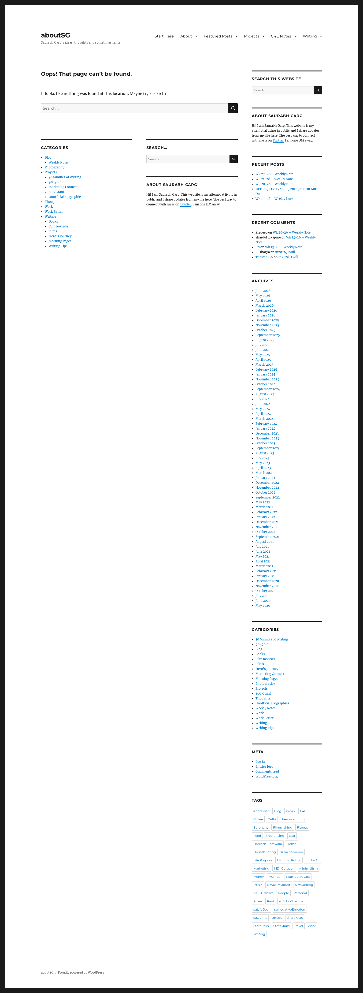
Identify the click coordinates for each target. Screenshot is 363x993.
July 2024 (262, 399)
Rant (270, 901)
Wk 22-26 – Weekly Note (274, 174)
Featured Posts (218, 36)
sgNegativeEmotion (289, 909)
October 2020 (265, 591)
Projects (251, 36)
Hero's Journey (60, 236)
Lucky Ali (312, 860)
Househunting (264, 852)
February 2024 (266, 424)
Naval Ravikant (278, 885)
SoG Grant (56, 192)
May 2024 (263, 409)
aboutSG (55, 35)
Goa (292, 835)
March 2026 (265, 306)
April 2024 (263, 414)
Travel (298, 926)
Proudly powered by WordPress (81, 972)
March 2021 (264, 566)
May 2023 (263, 463)
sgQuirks (260, 917)
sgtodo (277, 917)
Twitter (185, 204)
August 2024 (265, 394)
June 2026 (263, 291)
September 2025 (268, 335)
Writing (310, 36)
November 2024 (267, 379)
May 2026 (263, 296)
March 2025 (265, 365)
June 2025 (263, 350)
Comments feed (267, 772)
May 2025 (263, 355)
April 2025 (263, 360)
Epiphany (260, 827)
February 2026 (266, 310)
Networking (304, 885)
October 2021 (265, 532)
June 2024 (263, 404)
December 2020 (267, 581)
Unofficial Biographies (65, 197)
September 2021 (267, 537)
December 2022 (267, 483)
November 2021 (267, 527)
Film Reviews (58, 226)
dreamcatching (293, 819)
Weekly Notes (59, 162)
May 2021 (263, 556)
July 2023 (262, 458)
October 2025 (265, 330)
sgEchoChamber (292, 901)
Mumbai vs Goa (298, 876)
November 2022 (267, 488)
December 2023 (267, 433)
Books (53, 221)
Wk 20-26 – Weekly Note (274, 184)
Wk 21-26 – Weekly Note (274, 179)
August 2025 (265, 340)
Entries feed (264, 767)
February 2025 (266, 370)
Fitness (302, 827)
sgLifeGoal (261, 909)
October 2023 (265, 443)
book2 (290, 811)
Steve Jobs (281, 926)
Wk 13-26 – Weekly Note (283, 247)
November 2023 (267, 438)
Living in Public (289, 860)
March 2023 (264, 473)
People (283, 893)
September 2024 (268, 389)
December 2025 (267, 320)
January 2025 (265, 374)
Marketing (261, 868)
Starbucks (261, 926)
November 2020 (267, 586)
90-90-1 (55, 182)
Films (53, 231)
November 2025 (267, 325)
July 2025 (262, 345)
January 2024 (265, 429)
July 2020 (262, 596)
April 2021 (263, 561)
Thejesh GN (264, 257)
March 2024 (265, 419)
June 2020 (263, 601)
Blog (48, 158)
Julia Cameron (292, 852)
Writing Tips (58, 246)
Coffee (258, 819)
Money (258, 876)
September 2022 (268, 497)
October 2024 (265, 384)
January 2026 (265, 315)
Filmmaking (282, 827)
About (186, 36)
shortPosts (295, 917)
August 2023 (265, 453)
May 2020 (263, 606)
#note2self (261, 811)
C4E (303, 811)
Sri (258, 247)
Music (257, 885)
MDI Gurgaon (284, 868)
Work (49, 207)
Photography (54, 167)
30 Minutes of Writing (65, 177)
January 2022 (265, 517)
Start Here (164, 36)
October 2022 (265, 493)
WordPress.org (267, 776)
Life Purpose (262, 860)
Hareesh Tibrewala (267, 844)
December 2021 (267, 522)
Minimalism (308, 868)
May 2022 (263, 502)
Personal (300, 893)
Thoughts (52, 202)
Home (291, 844)
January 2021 (265, 576)
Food (257, 835)
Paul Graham (263, 893)
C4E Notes (281, 36)
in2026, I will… (286, 252)
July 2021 (262, 547)
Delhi (272, 819)
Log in (260, 762)
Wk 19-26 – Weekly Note (274, 199)
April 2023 (263, 468)
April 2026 (263, 301)
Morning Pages (60, 241)
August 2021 (265, 542)
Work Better (54, 212)
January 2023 (265, 478)
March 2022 (265, 507)
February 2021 (266, 571)
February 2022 (266, 512)
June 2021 (263, 552)
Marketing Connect (63, 187)
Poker (257, 901)
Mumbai (275, 876)
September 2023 (268, 448)
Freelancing (275, 835)
